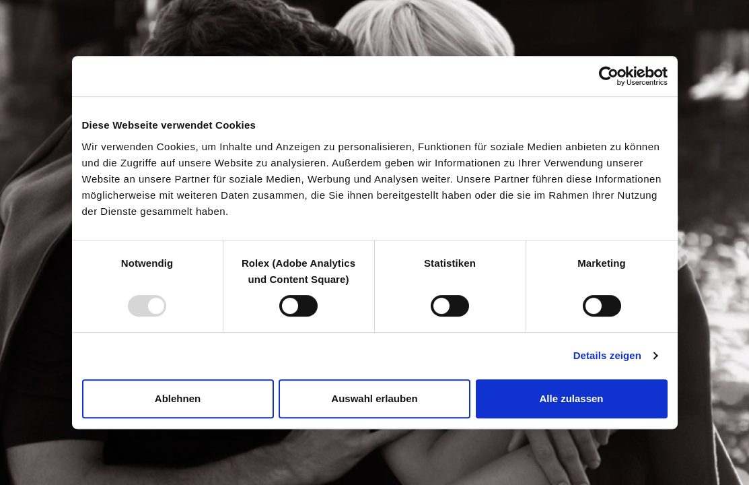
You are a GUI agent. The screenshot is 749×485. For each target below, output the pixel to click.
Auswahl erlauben (374, 398)
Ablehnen (178, 398)
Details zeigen (607, 355)
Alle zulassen (571, 398)
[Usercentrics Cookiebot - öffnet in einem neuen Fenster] (609, 76)
